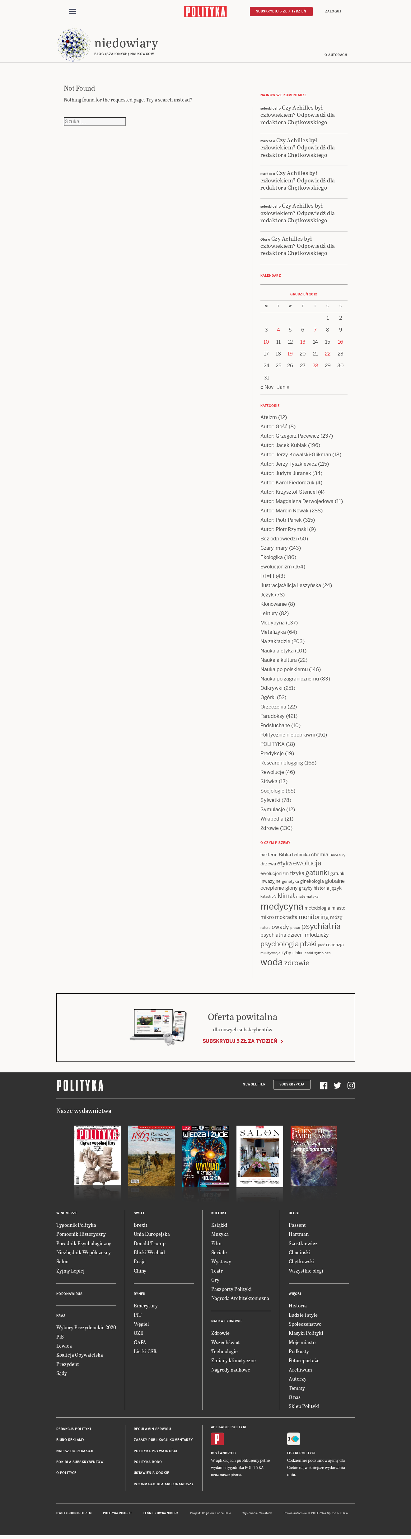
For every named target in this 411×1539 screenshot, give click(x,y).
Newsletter (254, 1087)
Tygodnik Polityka (76, 1226)
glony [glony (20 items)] (291, 890)
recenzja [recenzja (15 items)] (335, 947)
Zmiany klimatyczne (233, 1362)
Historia (298, 1307)
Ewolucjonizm (276, 568)
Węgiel (141, 1325)
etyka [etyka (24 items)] (284, 865)
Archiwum (300, 1371)
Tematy (297, 1389)
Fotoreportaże (304, 1362)
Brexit (140, 1226)
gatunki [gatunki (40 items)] (317, 874)
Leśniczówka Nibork (161, 1515)
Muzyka (220, 1235)
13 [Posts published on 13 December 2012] (303, 344)
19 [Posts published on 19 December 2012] (290, 355)
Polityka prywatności (155, 1453)
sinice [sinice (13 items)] (297, 954)
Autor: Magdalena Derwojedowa (297, 503)
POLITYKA (272, 746)
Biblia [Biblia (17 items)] (285, 856)
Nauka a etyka (277, 652)
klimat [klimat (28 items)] (286, 897)
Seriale (219, 1254)
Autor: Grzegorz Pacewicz (289, 438)
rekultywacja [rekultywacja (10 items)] (270, 955)
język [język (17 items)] (336, 890)
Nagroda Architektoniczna (240, 1299)
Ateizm (268, 419)
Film (216, 1245)
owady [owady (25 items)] (280, 928)
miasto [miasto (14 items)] (338, 910)
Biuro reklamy (70, 1442)
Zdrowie (269, 830)
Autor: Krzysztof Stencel (288, 494)
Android (228, 1455)
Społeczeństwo (305, 1325)
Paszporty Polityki (231, 1290)
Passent (297, 1226)
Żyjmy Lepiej (70, 1272)
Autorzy (297, 1380)
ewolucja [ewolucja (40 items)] (307, 864)
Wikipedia (271, 820)
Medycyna (272, 624)
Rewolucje (272, 774)
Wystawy (221, 1263)
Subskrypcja (292, 1087)
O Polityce (66, 1475)
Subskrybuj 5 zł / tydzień (281, 11)
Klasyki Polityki (306, 1334)
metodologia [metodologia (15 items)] (317, 910)
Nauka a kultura (278, 662)
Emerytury (146, 1307)
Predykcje (272, 755)
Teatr (217, 1272)
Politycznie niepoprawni (287, 736)
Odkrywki (271, 690)
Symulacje (272, 811)
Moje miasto (302, 1344)
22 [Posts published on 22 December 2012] (327, 355)
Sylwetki (270, 802)
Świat (139, 1215)
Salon (62, 1263)
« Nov (266, 389)
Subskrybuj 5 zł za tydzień (240, 1043)
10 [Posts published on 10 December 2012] (266, 344)
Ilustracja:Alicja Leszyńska (290, 587)
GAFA (140, 1344)
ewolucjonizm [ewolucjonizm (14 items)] (274, 875)
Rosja (140, 1263)
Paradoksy (272, 718)
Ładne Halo (223, 1515)
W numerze (66, 1215)
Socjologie (272, 792)
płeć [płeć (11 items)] (321, 947)
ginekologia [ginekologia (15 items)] (312, 883)
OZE (138, 1334)
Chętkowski (302, 1263)
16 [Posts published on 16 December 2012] (340, 344)
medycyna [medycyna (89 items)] (281, 908)
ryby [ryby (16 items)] (286, 954)
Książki (219, 1226)
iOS (214, 1455)
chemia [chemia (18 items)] (319, 856)
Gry (215, 1281)
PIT (138, 1316)
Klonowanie (273, 606)
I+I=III (267, 578)
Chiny (140, 1272)
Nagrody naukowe (230, 1371)
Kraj (60, 1317)
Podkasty (299, 1353)
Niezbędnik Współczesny (83, 1254)
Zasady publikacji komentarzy (163, 1442)
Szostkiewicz (303, 1245)
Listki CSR (145, 1353)
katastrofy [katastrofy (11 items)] (268, 898)
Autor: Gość (273, 428)
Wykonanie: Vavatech (257, 1515)
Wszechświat (225, 1344)
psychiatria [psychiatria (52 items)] (321, 928)
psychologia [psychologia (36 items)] (279, 946)
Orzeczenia (273, 708)
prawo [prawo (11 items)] (295, 929)
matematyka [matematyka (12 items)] (307, 898)
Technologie (224, 1353)
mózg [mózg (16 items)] (336, 919)
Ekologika (271, 559)
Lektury (269, 615)
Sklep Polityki (304, 1408)
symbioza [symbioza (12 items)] (322, 954)
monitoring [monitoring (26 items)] (314, 918)
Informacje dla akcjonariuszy (164, 1486)
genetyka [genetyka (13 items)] (290, 883)
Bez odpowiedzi (278, 540)
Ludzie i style (303, 1316)
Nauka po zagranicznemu (289, 680)
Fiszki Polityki (301, 1455)
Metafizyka (273, 634)
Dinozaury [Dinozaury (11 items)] (337, 857)
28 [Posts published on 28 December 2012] (315, 367)
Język (267, 596)
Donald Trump (150, 1245)
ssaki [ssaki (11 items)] (309, 955)
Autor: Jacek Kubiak (283, 447)
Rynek (140, 1296)
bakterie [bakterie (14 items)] (269, 856)
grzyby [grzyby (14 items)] (305, 890)
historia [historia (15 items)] (321, 890)
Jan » (283, 389)
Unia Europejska (152, 1235)
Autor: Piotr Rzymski (284, 531)
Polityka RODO (148, 1464)
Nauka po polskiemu (284, 671)
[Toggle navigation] (72, 12)
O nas (295, 1398)
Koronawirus (69, 1296)
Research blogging (281, 764)
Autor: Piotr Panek (281, 522)
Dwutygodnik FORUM (74, 1515)
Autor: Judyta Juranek (285, 475)
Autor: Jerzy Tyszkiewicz (288, 466)
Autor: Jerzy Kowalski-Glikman (295, 456)
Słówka (269, 783)
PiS (60, 1338)
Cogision (208, 1515)
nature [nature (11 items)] (265, 929)
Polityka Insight (117, 1515)
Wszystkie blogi (306, 1272)
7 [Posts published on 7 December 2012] (315, 331)
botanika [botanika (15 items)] (301, 856)
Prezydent (67, 1365)
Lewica (64, 1347)
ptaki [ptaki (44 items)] (308, 946)
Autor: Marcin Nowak (284, 512)
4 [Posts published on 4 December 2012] (278, 331)
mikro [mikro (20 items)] (267, 919)
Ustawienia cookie (151, 1475)
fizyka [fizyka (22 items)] (297, 875)
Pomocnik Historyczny (81, 1235)
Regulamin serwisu (152, 1431)
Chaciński (300, 1254)
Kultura (219, 1215)
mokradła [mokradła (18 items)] (286, 919)
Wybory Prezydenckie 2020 (86, 1329)
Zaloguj (333, 11)
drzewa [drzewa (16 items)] (268, 865)
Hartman (299, 1235)
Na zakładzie (275, 643)
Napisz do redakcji (74, 1453)
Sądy (61, 1374)
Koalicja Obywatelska (79, 1356)
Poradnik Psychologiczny (83, 1245)
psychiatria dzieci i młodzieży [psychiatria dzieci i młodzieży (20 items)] (294, 937)
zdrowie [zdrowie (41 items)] (297, 964)
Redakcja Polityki (73, 1431)
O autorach (336, 57)
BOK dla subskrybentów (80, 1464)
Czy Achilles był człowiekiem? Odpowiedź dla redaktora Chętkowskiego (297, 116)
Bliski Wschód (149, 1254)
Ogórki (268, 699)
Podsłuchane (275, 727)
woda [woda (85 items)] (271, 964)
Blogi (294, 1215)
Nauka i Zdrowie (227, 1323)
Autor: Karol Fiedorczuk (287, 484)
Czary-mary (274, 550)
